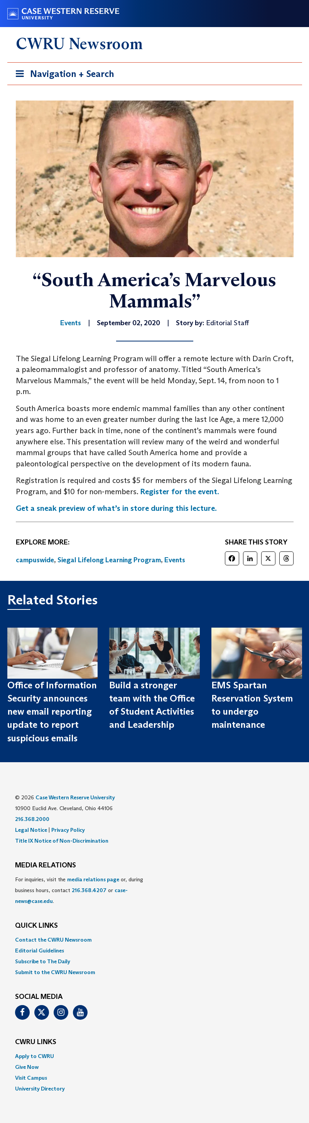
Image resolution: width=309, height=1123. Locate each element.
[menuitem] (154, 939)
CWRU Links (35, 1042)
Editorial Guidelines (39, 950)
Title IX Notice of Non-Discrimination (61, 840)
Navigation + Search (62, 75)
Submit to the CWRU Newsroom (55, 972)
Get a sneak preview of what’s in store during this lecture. (116, 508)
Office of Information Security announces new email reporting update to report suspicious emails (52, 711)
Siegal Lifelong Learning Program (109, 560)
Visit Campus (31, 1077)
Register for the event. (179, 491)
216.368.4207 (89, 890)
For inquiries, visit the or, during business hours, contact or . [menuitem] (79, 890)
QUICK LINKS (36, 926)
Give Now (27, 1066)
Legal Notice (31, 829)
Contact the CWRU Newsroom (53, 939)
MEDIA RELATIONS (45, 865)
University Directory (40, 1088)
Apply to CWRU (34, 1056)
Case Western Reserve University (75, 797)
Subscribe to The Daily (42, 961)
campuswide (35, 560)
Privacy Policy (68, 829)
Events (174, 560)
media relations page (93, 879)
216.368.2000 (32, 819)
